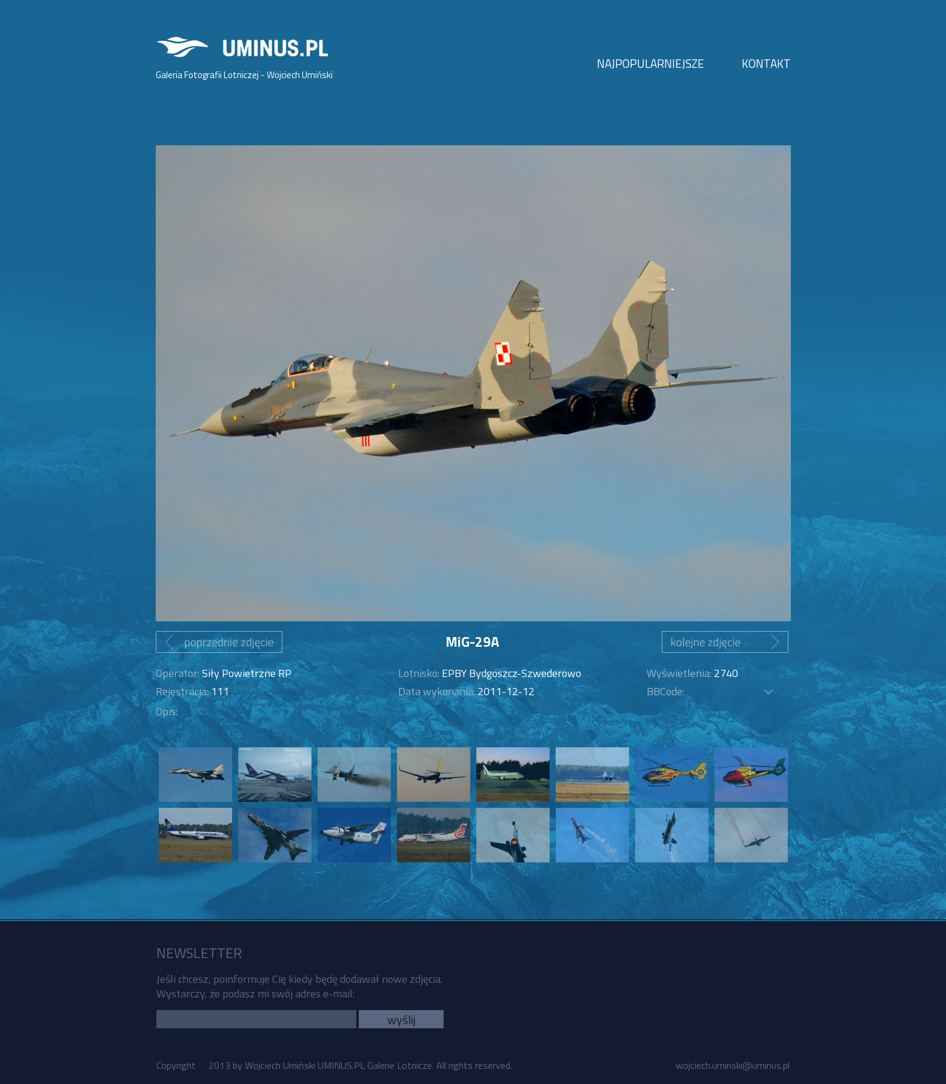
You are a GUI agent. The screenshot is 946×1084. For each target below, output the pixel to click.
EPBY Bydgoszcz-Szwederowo (511, 673)
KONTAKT (766, 63)
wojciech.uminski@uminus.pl (733, 1065)
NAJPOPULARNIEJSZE (650, 63)
